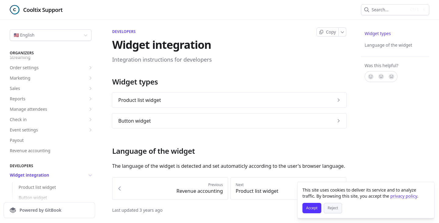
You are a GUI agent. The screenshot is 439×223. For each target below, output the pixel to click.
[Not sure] (381, 76)
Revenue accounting (30, 150)
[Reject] (333, 208)
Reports (51, 99)
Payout (17, 140)
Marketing (51, 78)
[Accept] (311, 208)
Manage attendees (51, 109)
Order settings (51, 68)
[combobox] (389, 9)
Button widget (33, 197)
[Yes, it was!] (370, 76)
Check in (51, 120)
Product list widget (37, 187)
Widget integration (51, 175)
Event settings (51, 130)
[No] (391, 76)
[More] (342, 32)
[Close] (427, 189)
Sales (51, 88)
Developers (124, 31)
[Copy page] (327, 32)
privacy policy (403, 196)
